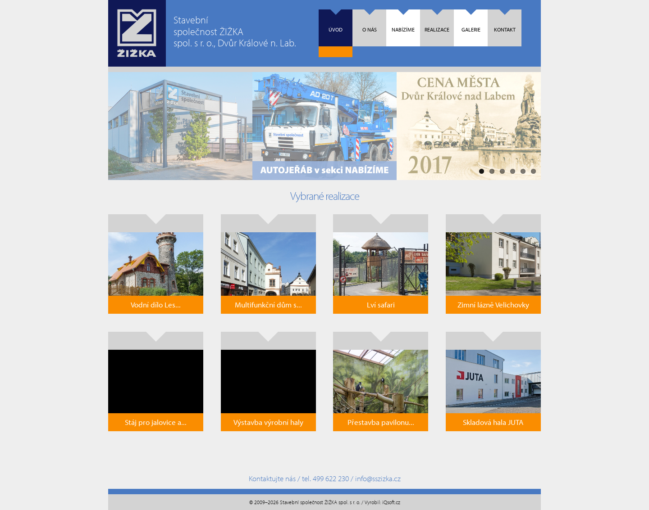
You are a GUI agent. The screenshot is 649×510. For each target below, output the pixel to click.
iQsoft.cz (391, 502)
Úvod (336, 21)
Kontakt (505, 21)
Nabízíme (403, 21)
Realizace (437, 21)
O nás (369, 21)
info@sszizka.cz (378, 478)
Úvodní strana (137, 33)
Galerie (471, 21)
